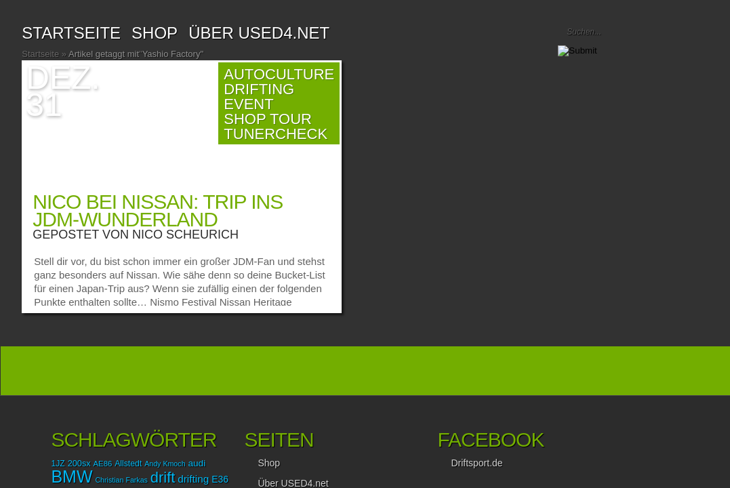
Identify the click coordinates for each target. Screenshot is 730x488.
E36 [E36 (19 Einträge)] (219, 479)
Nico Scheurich (185, 234)
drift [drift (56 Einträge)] (163, 477)
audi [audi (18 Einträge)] (196, 463)
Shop (269, 463)
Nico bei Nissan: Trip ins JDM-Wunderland (158, 210)
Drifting (259, 89)
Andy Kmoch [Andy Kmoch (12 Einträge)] (164, 464)
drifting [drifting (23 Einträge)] (193, 479)
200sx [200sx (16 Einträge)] (79, 463)
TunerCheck (275, 133)
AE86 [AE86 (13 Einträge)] (103, 464)
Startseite (71, 33)
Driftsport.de (476, 463)
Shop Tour (268, 118)
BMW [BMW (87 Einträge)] (71, 476)
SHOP (154, 33)
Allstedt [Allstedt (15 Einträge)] (128, 463)
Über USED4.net (258, 33)
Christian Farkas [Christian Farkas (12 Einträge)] (121, 480)
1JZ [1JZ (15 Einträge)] (57, 463)
